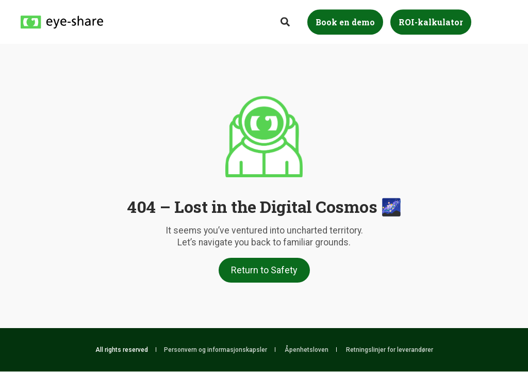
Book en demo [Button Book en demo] (345, 22)
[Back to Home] (62, 21)
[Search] (286, 21)
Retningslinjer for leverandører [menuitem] (389, 350)
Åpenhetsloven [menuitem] (306, 350)
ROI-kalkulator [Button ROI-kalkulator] (431, 22)
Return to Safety (264, 270)
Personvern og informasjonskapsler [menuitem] (215, 350)
